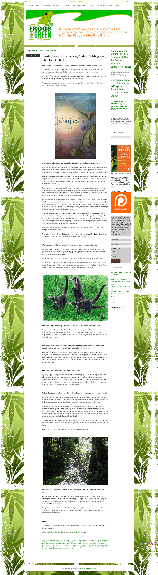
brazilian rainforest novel (52, 547)
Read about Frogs (60, 545)
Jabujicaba (74, 547)
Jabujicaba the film (94, 547)
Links (110, 5)
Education (56, 5)
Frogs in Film (66, 543)
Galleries (91, 5)
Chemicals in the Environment (62, 540)
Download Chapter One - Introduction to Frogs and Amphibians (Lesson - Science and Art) (120, 87)
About (38, 5)
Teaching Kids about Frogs (84, 545)
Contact (117, 5)
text (113, 254)
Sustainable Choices (71, 545)
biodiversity (51, 540)
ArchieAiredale (74, 532)
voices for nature (60, 548)
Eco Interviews (55, 542)
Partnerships (65, 5)
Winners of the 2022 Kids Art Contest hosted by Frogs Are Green (120, 294)
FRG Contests (101, 5)
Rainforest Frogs (50, 545)
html (113, 251)
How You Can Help (76, 543)
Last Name (115, 244)
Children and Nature (76, 540)
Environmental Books (65, 542)
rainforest (44, 548)
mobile (114, 256)
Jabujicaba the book (83, 547)
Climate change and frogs (89, 540)
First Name (115, 240)
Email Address (116, 235)
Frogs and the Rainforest (56, 543)
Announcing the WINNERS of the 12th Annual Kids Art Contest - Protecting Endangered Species (121, 58)
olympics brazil (104, 547)
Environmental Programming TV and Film (95, 542)
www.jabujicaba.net (53, 532)
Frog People (45, 543)
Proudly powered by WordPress (86, 568)
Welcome (30, 5)
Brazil (43, 547)
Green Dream (82, 5)
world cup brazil (70, 548)
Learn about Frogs (87, 543)
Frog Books (46, 5)
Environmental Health (78, 542)
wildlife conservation (97, 545)
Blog (73, 5)
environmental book (65, 547)
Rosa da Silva (51, 548)
